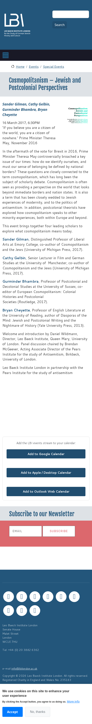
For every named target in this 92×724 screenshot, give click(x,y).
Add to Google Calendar (46, 454)
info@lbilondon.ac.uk (24, 668)
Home (20, 66)
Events (34, 66)
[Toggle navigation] (5, 55)
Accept (12, 712)
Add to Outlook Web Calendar (46, 491)
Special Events (53, 66)
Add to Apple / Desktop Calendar (46, 472)
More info (73, 701)
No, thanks (37, 711)
